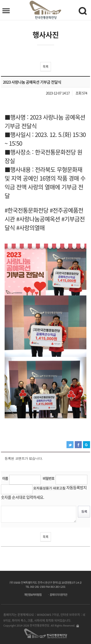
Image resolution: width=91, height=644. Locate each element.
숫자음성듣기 (42, 488)
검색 (83, 12)
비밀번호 (48, 478)
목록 (46, 66)
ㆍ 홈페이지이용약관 (57, 595)
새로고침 (59, 488)
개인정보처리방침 (32, 595)
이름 (5, 478)
